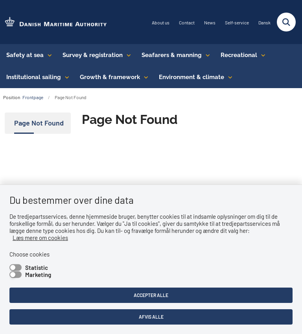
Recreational (239, 55)
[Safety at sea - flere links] (48, 55)
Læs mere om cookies (40, 237)
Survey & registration (93, 55)
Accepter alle (151, 295)
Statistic (36, 267)
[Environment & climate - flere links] (228, 77)
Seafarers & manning (172, 55)
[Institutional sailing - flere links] (65, 77)
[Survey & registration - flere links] (127, 55)
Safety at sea (25, 55)
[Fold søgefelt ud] (286, 22)
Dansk (264, 22)
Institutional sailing (33, 77)
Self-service (237, 22)
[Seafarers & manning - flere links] (206, 55)
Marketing (38, 274)
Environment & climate (191, 77)
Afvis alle (151, 316)
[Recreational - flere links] (261, 55)
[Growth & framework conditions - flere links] (144, 77)
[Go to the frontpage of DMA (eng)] (53, 22)
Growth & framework (110, 77)
